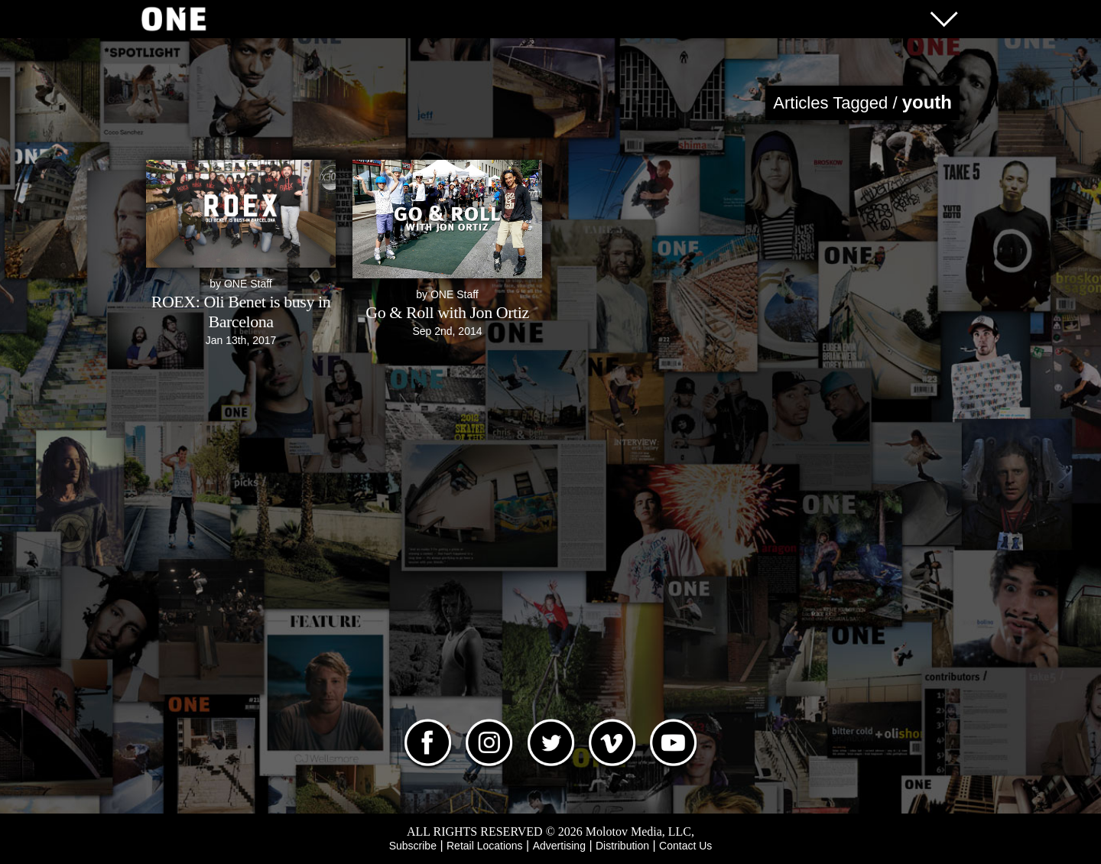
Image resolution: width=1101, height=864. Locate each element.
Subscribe (413, 846)
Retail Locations (485, 846)
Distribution (622, 846)
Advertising (559, 846)
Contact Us (685, 846)
